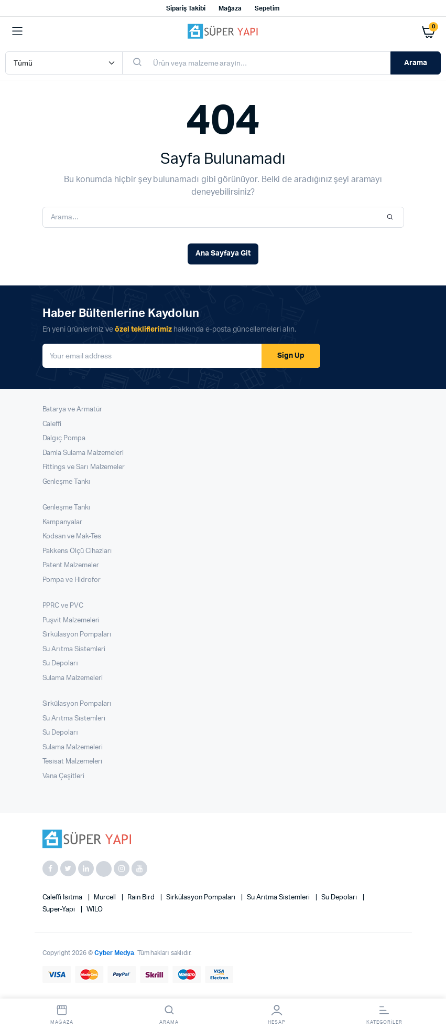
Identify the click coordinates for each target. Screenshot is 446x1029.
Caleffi (52, 424)
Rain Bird (141, 897)
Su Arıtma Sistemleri (73, 649)
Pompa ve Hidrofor (71, 580)
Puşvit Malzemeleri (71, 620)
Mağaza (230, 8)
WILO (94, 909)
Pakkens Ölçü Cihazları (77, 551)
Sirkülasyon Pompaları (77, 634)
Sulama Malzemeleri (72, 678)
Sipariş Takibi (185, 8)
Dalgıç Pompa (63, 438)
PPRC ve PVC (63, 605)
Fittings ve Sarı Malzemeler (83, 467)
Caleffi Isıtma (63, 897)
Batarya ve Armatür (72, 409)
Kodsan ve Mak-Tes (72, 536)
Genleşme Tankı (66, 482)
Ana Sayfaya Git (223, 253)
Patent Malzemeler (71, 565)
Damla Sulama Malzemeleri (83, 453)
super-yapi (59, 909)
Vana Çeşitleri (63, 776)
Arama (415, 63)
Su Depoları (60, 663)
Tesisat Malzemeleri (72, 761)
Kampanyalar (62, 522)
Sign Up (290, 355)
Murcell (106, 897)
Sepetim (267, 8)
